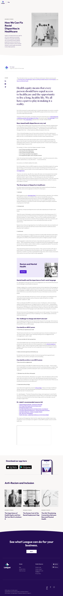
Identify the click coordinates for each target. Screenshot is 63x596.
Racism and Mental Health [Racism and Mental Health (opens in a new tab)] (22, 81)
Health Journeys (22, 570)
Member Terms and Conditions (39, 571)
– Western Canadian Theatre (30, 411)
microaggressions (20, 170)
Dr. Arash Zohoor (28, 119)
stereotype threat (32, 195)
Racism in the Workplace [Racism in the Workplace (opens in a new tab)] (50, 79)
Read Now (23, 271)
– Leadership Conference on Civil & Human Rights (34, 414)
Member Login (38, 567)
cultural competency (51, 344)
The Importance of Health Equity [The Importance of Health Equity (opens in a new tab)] (25, 79)
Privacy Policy (38, 573)
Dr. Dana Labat (51, 118)
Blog (9, 2)
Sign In (31, 551)
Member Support (38, 569)
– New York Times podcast (26, 413)
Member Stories (9, 19)
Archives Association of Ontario (34, 410)
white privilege (38, 387)
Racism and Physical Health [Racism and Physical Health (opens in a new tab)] (39, 79)
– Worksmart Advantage (30, 404)
